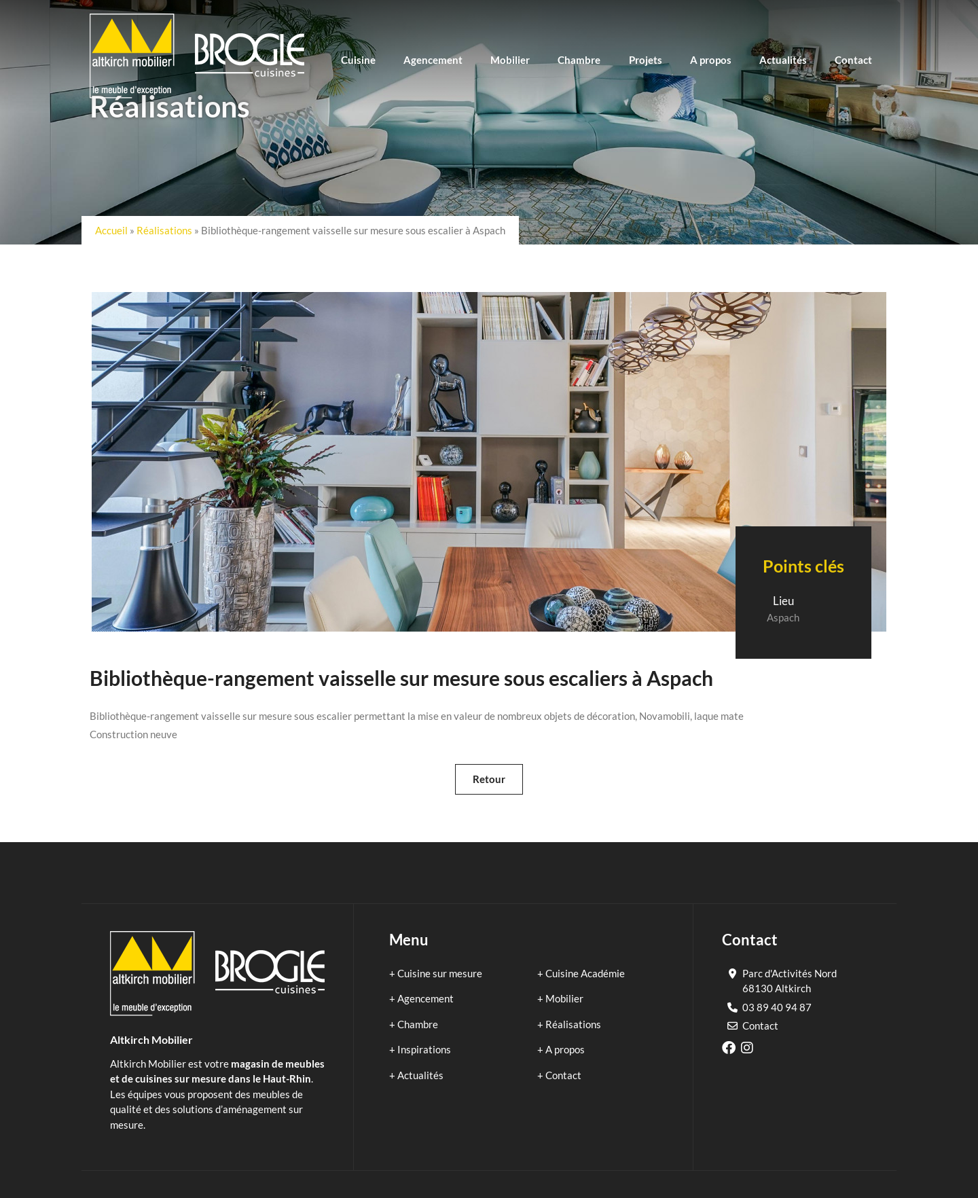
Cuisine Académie (585, 973)
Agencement (425, 998)
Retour (489, 779)
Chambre (417, 1024)
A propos (565, 1049)
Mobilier (564, 998)
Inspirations (424, 1049)
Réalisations (164, 230)
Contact (563, 1075)
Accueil (111, 230)
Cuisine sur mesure (439, 973)
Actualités (420, 1075)
